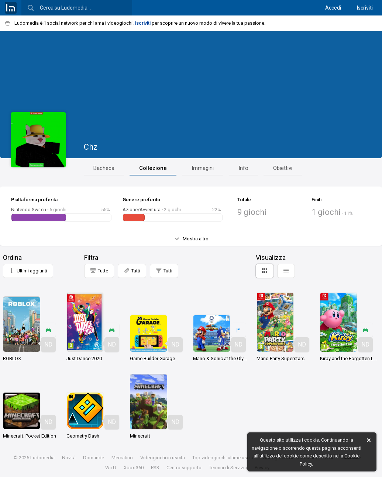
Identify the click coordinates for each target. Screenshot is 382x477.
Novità (69, 457)
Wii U (110, 467)
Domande (93, 457)
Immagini (203, 168)
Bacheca (103, 168)
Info (243, 168)
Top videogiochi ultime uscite (223, 457)
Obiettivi (282, 168)
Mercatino (122, 457)
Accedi (333, 8)
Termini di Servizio (228, 467)
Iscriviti (365, 8)
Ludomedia (42, 457)
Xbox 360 (134, 467)
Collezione (153, 168)
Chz (90, 147)
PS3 (155, 467)
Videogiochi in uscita (162, 457)
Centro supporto (184, 467)
